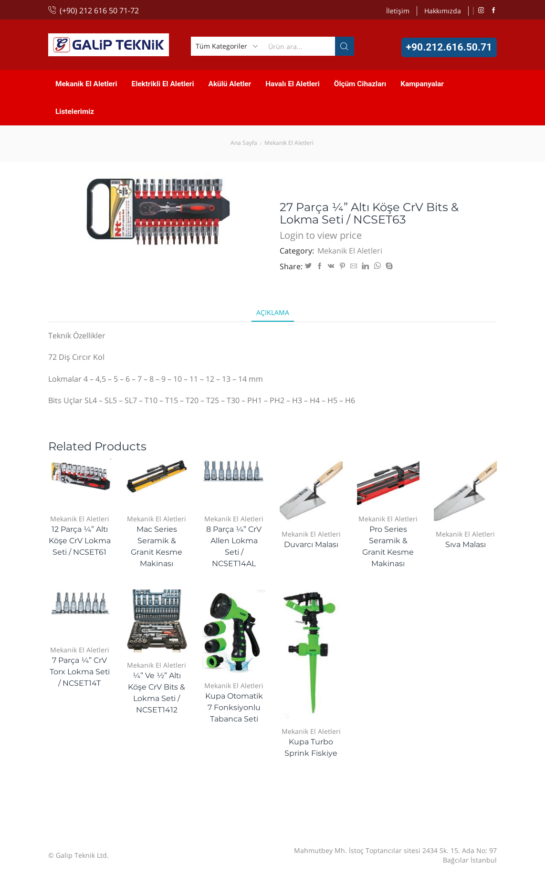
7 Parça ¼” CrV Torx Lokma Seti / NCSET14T (80, 672)
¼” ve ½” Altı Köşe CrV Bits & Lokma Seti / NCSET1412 (156, 692)
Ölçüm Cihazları (360, 84)
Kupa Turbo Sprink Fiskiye (310, 747)
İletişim (397, 10)
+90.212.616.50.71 (449, 47)
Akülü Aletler (230, 84)
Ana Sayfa (244, 143)
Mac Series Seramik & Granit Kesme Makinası (156, 546)
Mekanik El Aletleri (86, 84)
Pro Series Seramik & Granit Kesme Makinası (388, 546)
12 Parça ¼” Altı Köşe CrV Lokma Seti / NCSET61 (80, 541)
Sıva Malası (465, 544)
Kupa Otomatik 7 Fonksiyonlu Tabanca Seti (234, 707)
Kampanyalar (422, 84)
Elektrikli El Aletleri (163, 84)
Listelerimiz (74, 111)
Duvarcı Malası (311, 544)
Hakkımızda (442, 10)
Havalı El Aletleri (292, 84)
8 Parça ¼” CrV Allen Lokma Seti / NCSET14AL (234, 546)
